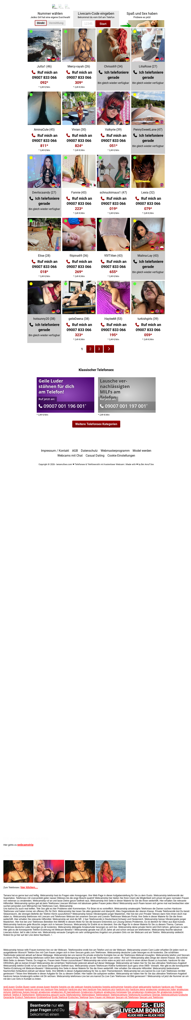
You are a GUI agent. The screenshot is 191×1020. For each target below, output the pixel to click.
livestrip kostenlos (93, 987)
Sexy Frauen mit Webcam (102, 997)
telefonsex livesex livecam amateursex (31, 992)
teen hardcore (90, 989)
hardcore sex (167, 987)
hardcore (156, 987)
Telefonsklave (88, 994)
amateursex (152, 989)
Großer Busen (22, 987)
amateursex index (167, 989)
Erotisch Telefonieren (25, 997)
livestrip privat (131, 987)
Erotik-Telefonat (59, 997)
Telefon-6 (16, 994)
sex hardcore (46, 989)
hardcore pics (122, 989)
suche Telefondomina (70, 994)
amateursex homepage (115, 992)
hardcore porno (32, 989)
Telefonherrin (28, 994)
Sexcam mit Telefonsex (127, 997)
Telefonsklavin (103, 994)
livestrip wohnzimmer (112, 987)
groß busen (9, 987)
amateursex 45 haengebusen (65, 992)
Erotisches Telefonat (78, 997)
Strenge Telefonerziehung (165, 994)
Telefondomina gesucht (47, 994)
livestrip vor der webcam (71, 987)
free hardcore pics (106, 989)
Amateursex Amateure (92, 992)
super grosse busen (40, 987)
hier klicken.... (29, 887)
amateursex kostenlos (172, 992)
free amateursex (136, 992)
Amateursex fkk (152, 992)
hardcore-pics (75, 989)
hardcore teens (137, 989)
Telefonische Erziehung (139, 994)
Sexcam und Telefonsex (151, 997)
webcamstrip (25, 844)
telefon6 (7, 994)
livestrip (55, 987)
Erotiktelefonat (44, 997)
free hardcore (61, 989)
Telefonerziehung (118, 994)
